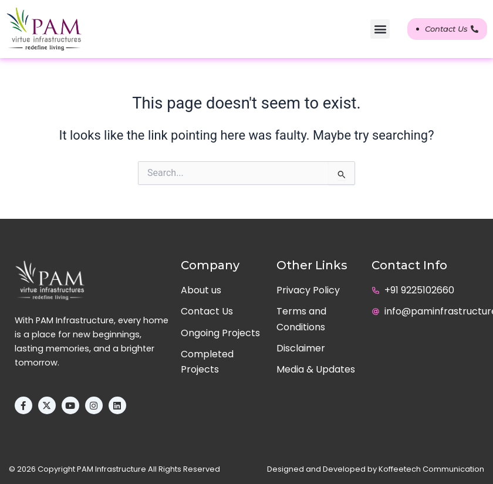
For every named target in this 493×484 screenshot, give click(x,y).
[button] (380, 29)
